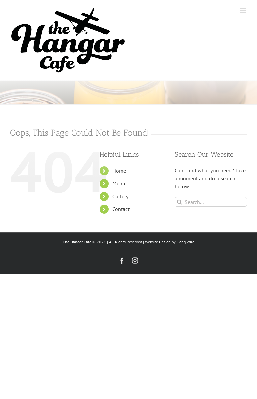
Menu (118, 183)
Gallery (120, 196)
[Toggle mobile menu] (243, 10)
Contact (121, 209)
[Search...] (211, 202)
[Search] (179, 202)
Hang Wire (185, 241)
